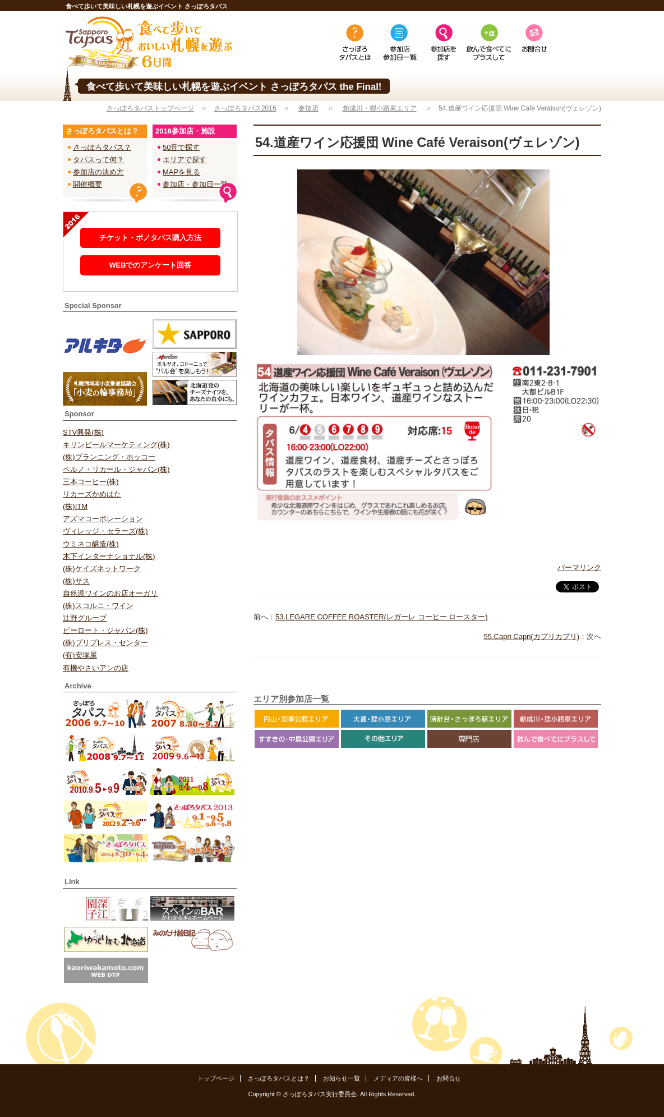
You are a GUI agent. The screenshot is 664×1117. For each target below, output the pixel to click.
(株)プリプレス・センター (105, 642)
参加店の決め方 (98, 172)
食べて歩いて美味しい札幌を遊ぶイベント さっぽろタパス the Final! (233, 86)
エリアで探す (184, 159)
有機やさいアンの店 (95, 668)
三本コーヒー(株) (91, 481)
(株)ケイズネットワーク (102, 568)
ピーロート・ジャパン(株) (105, 630)
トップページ (215, 1078)
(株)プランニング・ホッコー (109, 457)
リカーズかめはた (92, 494)
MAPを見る (181, 172)
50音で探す (181, 147)
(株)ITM (75, 506)
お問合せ (448, 1078)
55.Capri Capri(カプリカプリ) (531, 636)
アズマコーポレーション (103, 518)
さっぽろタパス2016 (245, 108)
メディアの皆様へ (398, 1078)
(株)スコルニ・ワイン (98, 605)
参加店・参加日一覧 (195, 184)
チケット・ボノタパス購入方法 (150, 237)
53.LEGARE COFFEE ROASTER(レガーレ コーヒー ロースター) (381, 617)
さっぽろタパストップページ (150, 108)
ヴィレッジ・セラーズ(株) (105, 531)
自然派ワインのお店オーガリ (110, 593)
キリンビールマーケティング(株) (116, 444)
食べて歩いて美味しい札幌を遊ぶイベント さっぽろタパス (147, 6)
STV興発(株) (83, 432)
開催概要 (87, 184)
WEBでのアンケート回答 (150, 265)
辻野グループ (85, 618)
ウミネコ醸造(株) (91, 544)
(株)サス (76, 581)
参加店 (308, 108)
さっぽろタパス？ (102, 147)
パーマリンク (579, 567)
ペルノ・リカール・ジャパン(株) (116, 469)
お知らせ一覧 (341, 1078)
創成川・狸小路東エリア (380, 108)
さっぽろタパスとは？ (279, 1078)
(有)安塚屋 (80, 655)
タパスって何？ (98, 159)
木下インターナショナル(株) (109, 556)
